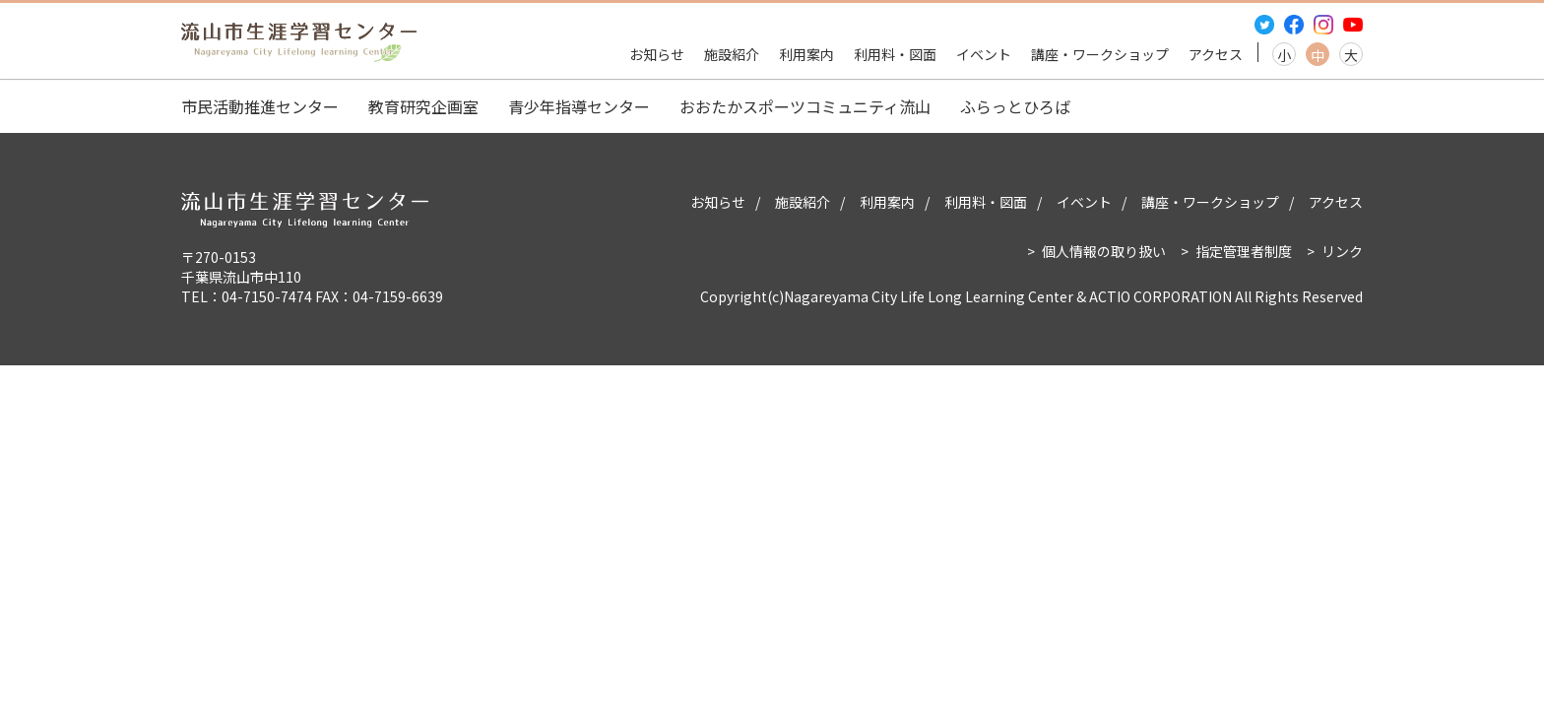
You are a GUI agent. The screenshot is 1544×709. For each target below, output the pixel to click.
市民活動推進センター (260, 106)
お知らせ (656, 54)
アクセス (1216, 54)
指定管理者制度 (1243, 251)
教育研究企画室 (423, 106)
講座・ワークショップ (1100, 54)
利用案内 (806, 54)
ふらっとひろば (1015, 106)
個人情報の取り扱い (1104, 251)
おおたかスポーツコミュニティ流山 (805, 106)
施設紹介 (731, 54)
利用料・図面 (895, 54)
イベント (983, 54)
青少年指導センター (579, 106)
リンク (1342, 251)
